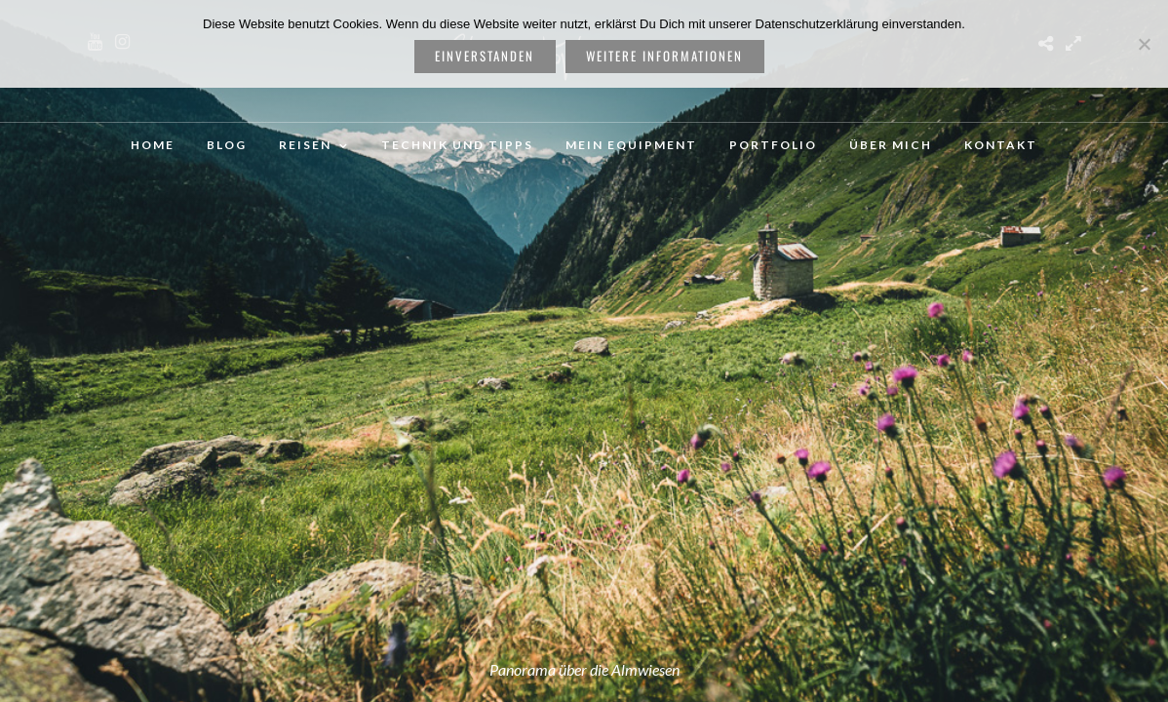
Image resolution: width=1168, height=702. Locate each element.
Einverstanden (484, 55)
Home (153, 144)
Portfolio (773, 144)
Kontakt (1000, 144)
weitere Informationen (664, 55)
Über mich (890, 144)
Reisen (305, 144)
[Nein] (1143, 44)
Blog (227, 144)
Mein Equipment (631, 144)
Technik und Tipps (457, 144)
